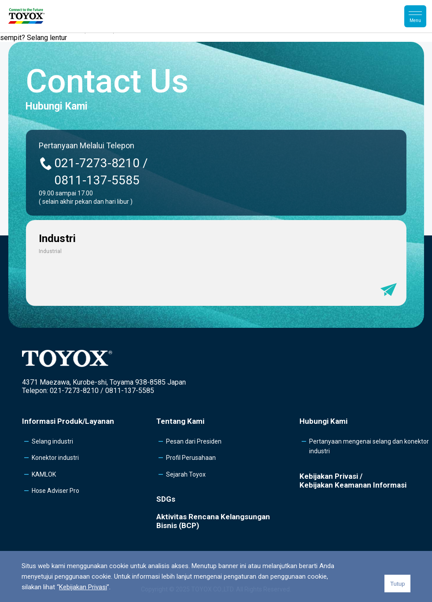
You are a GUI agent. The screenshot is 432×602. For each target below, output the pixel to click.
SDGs (165, 499)
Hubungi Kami (323, 421)
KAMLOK (44, 474)
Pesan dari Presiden (194, 441)
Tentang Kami (180, 421)
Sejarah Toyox (186, 474)
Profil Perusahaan (191, 457)
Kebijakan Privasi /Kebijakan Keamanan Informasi (352, 480)
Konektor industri (55, 457)
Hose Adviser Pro (55, 490)
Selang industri (52, 441)
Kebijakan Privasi (83, 587)
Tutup (397, 583)
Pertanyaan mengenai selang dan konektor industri (369, 446)
